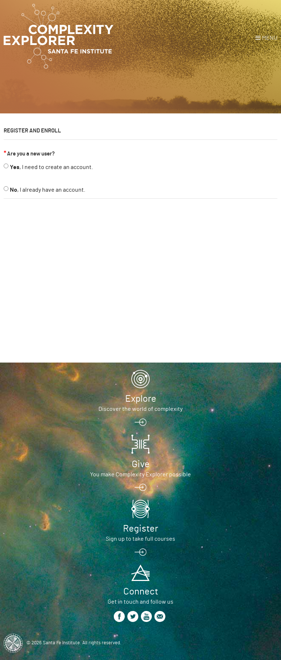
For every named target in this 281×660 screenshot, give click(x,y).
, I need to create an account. (51, 167)
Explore (140, 399)
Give (141, 464)
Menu (269, 38)
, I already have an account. (47, 190)
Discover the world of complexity (140, 409)
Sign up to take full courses (140, 539)
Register (140, 528)
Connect (140, 591)
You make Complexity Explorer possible (140, 474)
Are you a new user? (31, 154)
